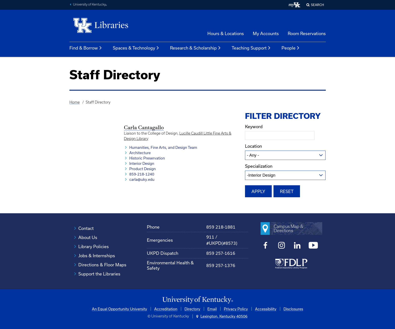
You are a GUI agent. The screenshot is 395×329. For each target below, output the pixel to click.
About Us (87, 237)
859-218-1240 (141, 174)
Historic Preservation (147, 158)
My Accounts (266, 33)
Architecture (140, 153)
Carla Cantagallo (144, 128)
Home (74, 102)
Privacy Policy (236, 309)
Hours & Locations (225, 33)
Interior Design (141, 163)
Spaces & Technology (136, 48)
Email (212, 309)
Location (253, 146)
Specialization (258, 166)
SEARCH (317, 5)
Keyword (254, 126)
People (291, 48)
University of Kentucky (90, 5)
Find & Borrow (85, 48)
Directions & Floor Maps (102, 264)
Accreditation (165, 309)
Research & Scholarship (195, 48)
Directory (192, 309)
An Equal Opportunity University (119, 309)
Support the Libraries (99, 273)
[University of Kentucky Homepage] (197, 300)
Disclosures (293, 309)
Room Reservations (307, 33)
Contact (86, 228)
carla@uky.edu (141, 179)
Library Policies (93, 246)
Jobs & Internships (96, 255)
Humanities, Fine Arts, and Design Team (163, 147)
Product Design (142, 169)
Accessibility (265, 309)
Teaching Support (251, 48)
